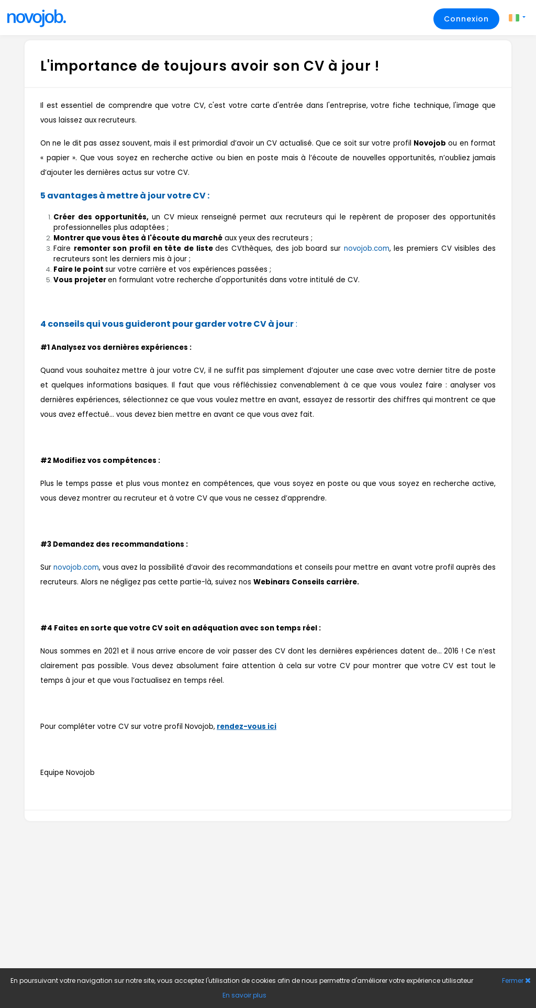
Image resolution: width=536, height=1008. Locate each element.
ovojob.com (78, 567)
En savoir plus (244, 995)
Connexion (466, 19)
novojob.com (366, 248)
